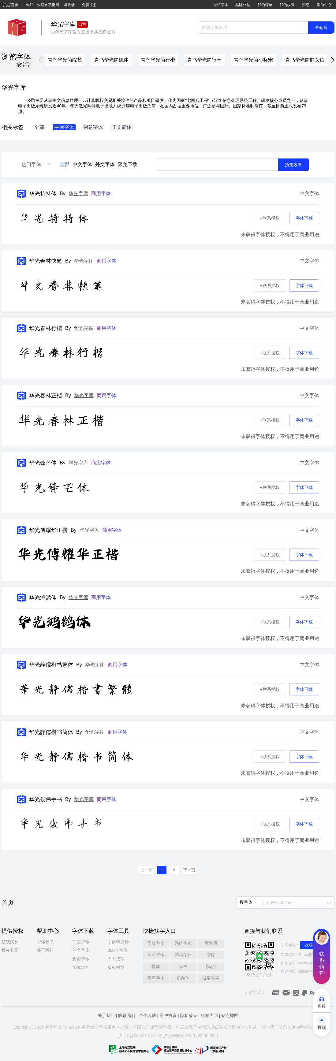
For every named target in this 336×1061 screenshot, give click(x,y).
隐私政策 (188, 1015)
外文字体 (105, 164)
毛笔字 (210, 966)
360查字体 (117, 950)
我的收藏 (287, 5)
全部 (64, 164)
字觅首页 (10, 4)
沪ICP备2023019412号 (140, 1035)
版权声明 (209, 1015)
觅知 (90, 1027)
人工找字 (116, 958)
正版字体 (155, 943)
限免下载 (127, 164)
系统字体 (183, 943)
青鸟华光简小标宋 (253, 59)
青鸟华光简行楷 (158, 59)
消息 (305, 5)
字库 (211, 954)
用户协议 (168, 1015)
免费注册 (89, 5)
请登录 (69, 5)
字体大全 (80, 967)
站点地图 (229, 1015)
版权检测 (116, 967)
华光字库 (78, 193)
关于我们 (106, 1015)
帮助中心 (324, 5)
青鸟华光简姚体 (111, 59)
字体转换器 (118, 941)
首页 (8, 902)
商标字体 (183, 954)
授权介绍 (10, 950)
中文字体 (82, 164)
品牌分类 (242, 5)
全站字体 (220, 5)
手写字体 (155, 978)
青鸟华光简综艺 (65, 59)
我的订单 (265, 5)
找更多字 (210, 978)
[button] (40, 60)
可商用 (210, 943)
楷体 (155, 966)
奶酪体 (183, 978)
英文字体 (80, 950)
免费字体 (80, 958)
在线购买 (10, 941)
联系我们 (126, 1015)
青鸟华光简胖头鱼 (304, 59)
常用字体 (155, 954)
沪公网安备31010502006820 (190, 1035)
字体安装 (45, 941)
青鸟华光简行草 (204, 59)
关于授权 (45, 950)
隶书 (183, 966)
